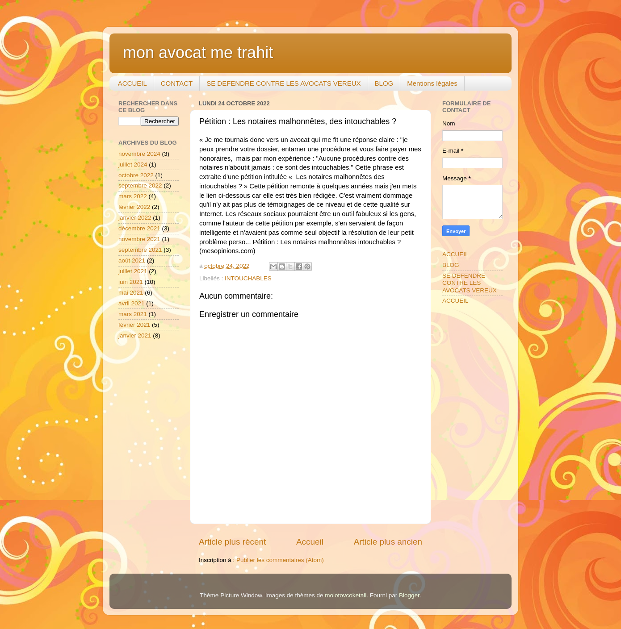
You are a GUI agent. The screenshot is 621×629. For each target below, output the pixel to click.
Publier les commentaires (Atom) (280, 560)
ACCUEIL (132, 83)
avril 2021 (131, 303)
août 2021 (131, 260)
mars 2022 (132, 196)
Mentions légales (432, 83)
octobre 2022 (136, 175)
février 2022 (134, 207)
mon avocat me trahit (198, 52)
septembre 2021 (140, 249)
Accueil (309, 541)
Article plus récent (232, 541)
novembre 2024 (139, 153)
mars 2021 (132, 314)
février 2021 (134, 324)
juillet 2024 (132, 164)
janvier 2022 (134, 217)
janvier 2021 (134, 335)
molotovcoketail (345, 595)
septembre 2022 (140, 185)
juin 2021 (130, 282)
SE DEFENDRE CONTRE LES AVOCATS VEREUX (283, 83)
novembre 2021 (139, 239)
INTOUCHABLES (248, 278)
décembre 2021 (139, 228)
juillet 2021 (132, 271)
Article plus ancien (388, 541)
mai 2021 (130, 292)
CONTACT (177, 83)
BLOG (384, 83)
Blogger (409, 595)
